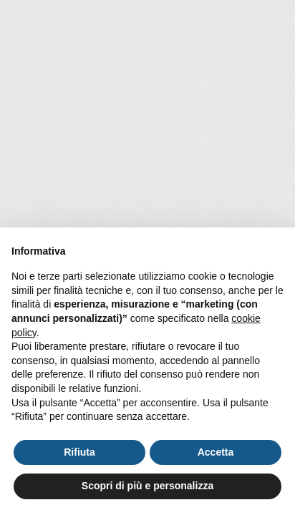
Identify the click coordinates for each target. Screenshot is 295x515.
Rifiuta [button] (79, 452)
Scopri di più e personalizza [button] (147, 485)
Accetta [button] (216, 452)
